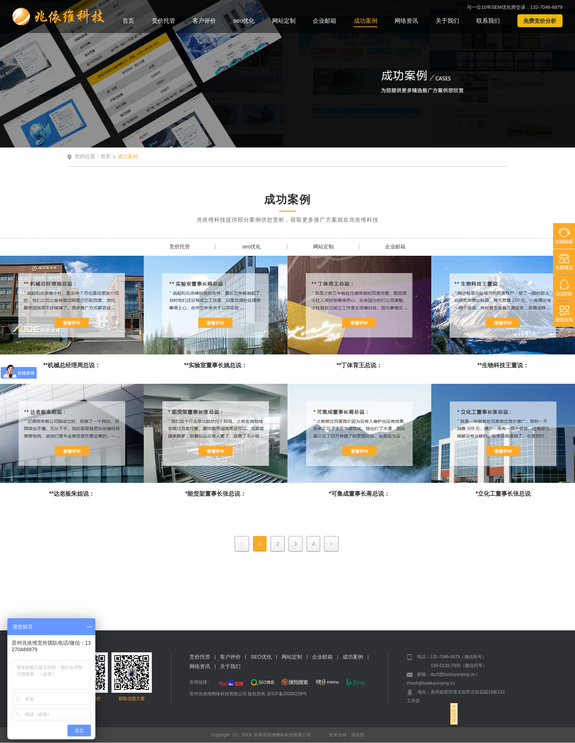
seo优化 (244, 21)
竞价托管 (163, 21)
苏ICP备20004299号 (287, 693)
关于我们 (447, 21)
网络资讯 (406, 21)
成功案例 (365, 21)
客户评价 (204, 21)
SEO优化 (261, 657)
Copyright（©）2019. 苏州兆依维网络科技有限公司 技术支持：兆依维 (288, 734)
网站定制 (284, 21)
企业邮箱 (324, 21)
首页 (128, 21)
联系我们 (488, 21)
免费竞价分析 (539, 21)
